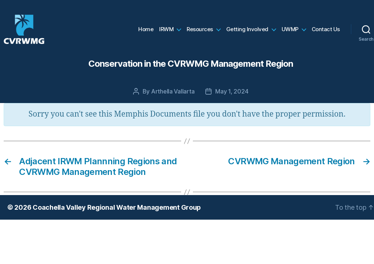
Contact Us (326, 31)
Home (145, 31)
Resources (200, 31)
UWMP (290, 31)
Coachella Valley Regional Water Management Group (117, 211)
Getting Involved (247, 31)
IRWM (166, 31)
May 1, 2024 (231, 95)
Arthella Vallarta (172, 95)
